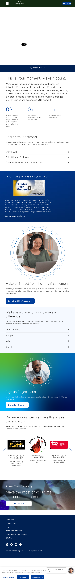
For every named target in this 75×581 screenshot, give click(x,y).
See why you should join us (16, 216)
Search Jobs (37, 68)
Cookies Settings (8, 577)
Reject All (22, 577)
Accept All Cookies (37, 577)
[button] (37, 152)
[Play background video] (24, 44)
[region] (37, 574)
